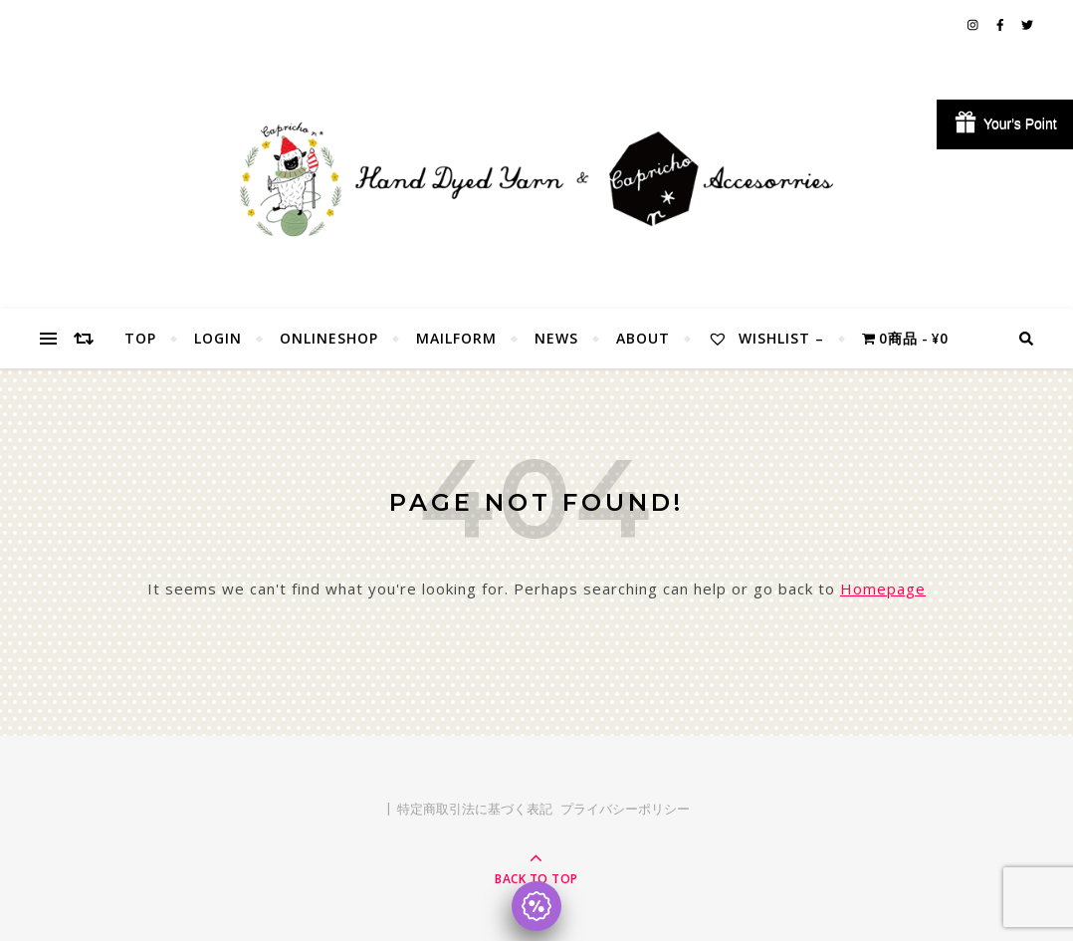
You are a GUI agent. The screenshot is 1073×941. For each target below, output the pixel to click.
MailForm (456, 338)
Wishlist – (766, 338)
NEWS (556, 338)
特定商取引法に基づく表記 (474, 809)
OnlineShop (329, 338)
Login (218, 338)
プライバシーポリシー (625, 809)
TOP (140, 338)
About (643, 338)
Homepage (883, 588)
